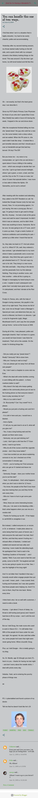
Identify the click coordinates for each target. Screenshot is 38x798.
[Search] (35, 3)
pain (19, 730)
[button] (3, 26)
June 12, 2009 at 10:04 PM (18, 754)
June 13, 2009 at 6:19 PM (17, 766)
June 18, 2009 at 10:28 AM (18, 780)
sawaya (11, 772)
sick (24, 730)
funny (5, 730)
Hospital (13, 730)
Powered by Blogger (19, 795)
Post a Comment (8, 785)
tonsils (30, 730)
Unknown (12, 746)
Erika (11, 760)
